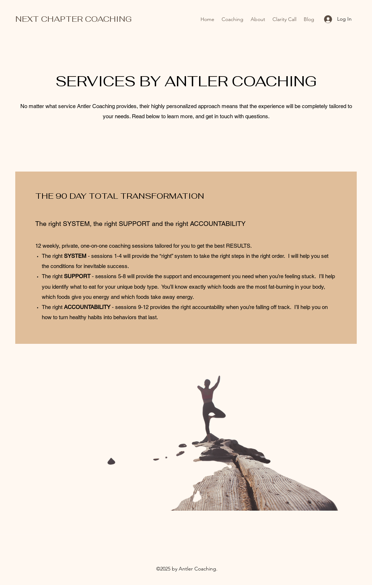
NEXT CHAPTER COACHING (73, 19)
